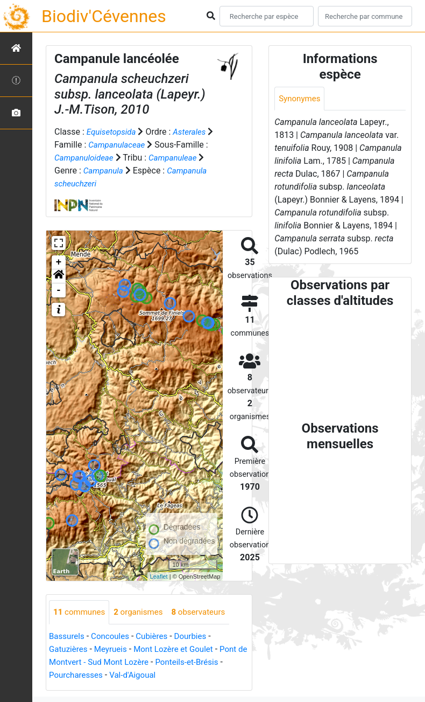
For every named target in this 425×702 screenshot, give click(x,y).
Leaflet (159, 576)
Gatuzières (69, 649)
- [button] (59, 290)
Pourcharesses (77, 675)
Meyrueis (113, 649)
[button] (59, 276)
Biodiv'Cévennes (103, 16)
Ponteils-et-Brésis (206, 662)
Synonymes (301, 99)
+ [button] (59, 262)
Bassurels (68, 636)
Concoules (113, 636)
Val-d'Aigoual (137, 675)
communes (80, 612)
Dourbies (198, 636)
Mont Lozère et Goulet (180, 649)
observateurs (206, 612)
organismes (143, 612)
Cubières (157, 636)
